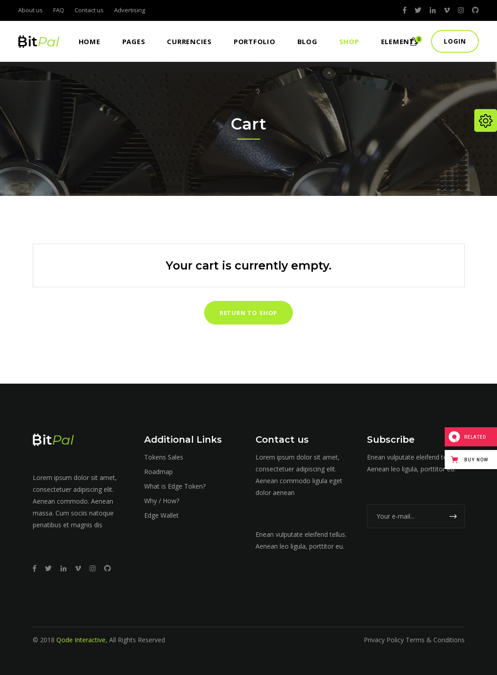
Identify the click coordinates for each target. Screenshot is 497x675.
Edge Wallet (161, 515)
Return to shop (249, 313)
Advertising (129, 10)
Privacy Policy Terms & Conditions (414, 639)
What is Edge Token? (175, 486)
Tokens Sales (163, 457)
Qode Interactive (80, 639)
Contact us (89, 10)
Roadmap (158, 471)
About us (30, 10)
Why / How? (161, 500)
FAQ (58, 10)
